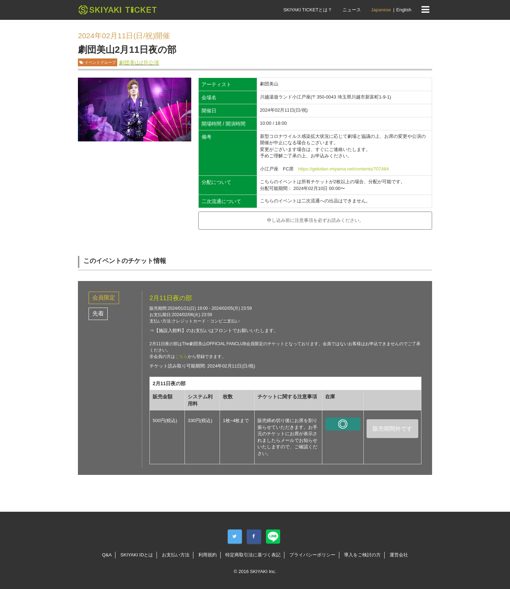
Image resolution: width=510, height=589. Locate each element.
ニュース (351, 9)
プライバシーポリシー (312, 554)
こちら (181, 356)
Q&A (107, 554)
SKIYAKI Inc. (263, 571)
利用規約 (207, 554)
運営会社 (399, 554)
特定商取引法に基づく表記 (252, 554)
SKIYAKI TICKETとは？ (307, 9)
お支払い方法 (175, 554)
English (404, 9)
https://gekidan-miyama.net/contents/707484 (343, 169)
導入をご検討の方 (362, 554)
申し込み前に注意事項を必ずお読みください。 (315, 220)
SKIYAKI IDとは (136, 554)
